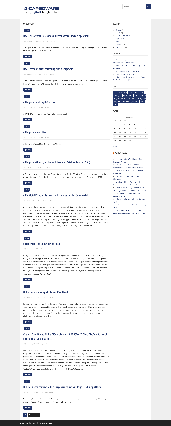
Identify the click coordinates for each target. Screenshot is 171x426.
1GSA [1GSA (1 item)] (115, 92)
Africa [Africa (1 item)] (130, 92)
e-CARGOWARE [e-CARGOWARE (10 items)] (128, 95)
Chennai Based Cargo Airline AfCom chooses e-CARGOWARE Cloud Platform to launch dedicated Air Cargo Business (65, 336)
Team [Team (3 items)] (142, 101)
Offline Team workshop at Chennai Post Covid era (49, 292)
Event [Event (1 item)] (136, 95)
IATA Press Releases (121, 153)
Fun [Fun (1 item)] (115, 98)
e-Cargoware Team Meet (36, 132)
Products (119, 44)
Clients (118, 30)
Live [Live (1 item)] (119, 101)
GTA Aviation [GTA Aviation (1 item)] (131, 98)
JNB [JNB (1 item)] (115, 101)
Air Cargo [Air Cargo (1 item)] (137, 92)
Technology (120, 47)
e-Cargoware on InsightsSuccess (40, 102)
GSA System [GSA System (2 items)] (121, 98)
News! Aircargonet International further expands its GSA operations (59, 35)
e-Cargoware (50, 41)
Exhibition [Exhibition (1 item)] (143, 95)
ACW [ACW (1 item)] (125, 92)
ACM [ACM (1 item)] (120, 92)
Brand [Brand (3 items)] (115, 95)
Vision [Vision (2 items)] (115, 104)
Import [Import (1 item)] (139, 98)
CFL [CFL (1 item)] (120, 95)
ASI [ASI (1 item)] (143, 92)
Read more (28, 56)
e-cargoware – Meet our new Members (44, 243)
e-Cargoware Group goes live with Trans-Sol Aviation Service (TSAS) (60, 162)
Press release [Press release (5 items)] (126, 101)
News (27, 30)
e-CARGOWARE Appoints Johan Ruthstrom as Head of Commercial (59, 195)
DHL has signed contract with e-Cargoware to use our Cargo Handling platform (65, 386)
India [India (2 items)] (144, 98)
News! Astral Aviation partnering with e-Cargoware (50, 68)
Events (118, 33)
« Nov (115, 146)
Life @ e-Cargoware (123, 36)
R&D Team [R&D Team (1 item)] (135, 101)
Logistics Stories (122, 38)
